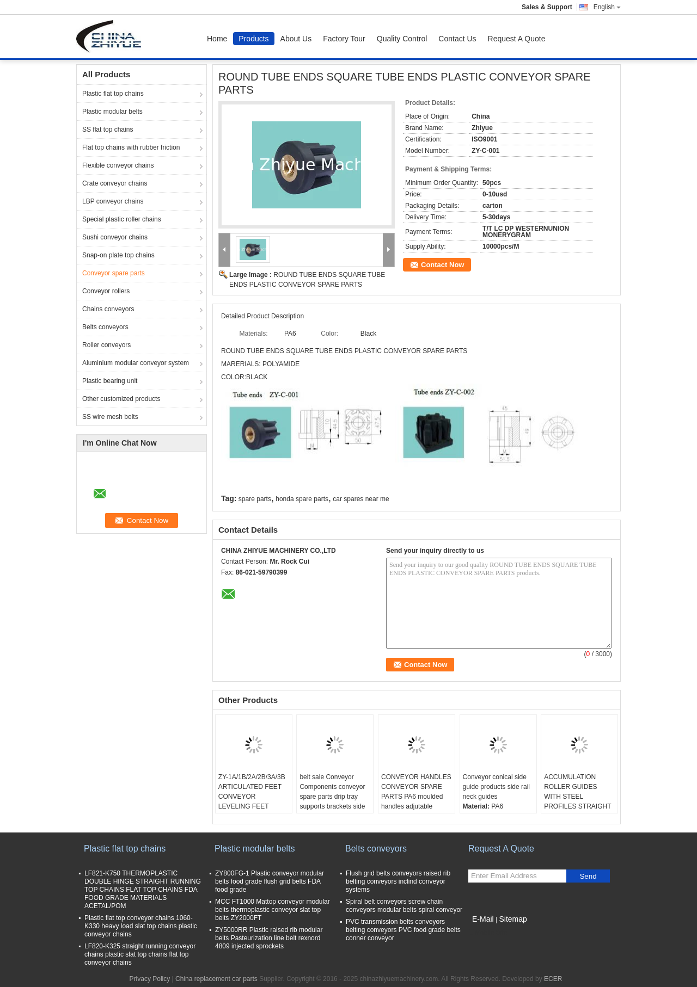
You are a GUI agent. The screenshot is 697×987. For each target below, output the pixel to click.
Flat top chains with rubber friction (131, 147)
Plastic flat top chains (113, 93)
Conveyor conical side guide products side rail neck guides (496, 786)
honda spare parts (302, 499)
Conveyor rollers (106, 291)
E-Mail (483, 919)
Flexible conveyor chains (118, 165)
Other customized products (121, 399)
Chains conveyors (108, 309)
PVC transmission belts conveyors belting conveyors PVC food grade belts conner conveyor (403, 930)
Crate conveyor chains (114, 183)
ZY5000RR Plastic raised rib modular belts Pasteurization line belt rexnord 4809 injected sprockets (268, 938)
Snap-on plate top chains (118, 255)
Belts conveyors (105, 327)
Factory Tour (344, 38)
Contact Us (457, 38)
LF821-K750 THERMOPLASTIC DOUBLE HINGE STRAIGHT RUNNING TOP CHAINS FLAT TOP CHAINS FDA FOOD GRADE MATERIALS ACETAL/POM (142, 889)
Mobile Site (487, 932)
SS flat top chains (107, 129)
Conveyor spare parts (113, 273)
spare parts (255, 499)
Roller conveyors (106, 345)
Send (587, 876)
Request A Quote (517, 38)
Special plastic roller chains (121, 219)
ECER (553, 979)
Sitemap (513, 919)
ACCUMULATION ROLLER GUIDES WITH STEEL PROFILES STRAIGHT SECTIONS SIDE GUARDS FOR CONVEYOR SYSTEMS (579, 806)
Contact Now (442, 265)
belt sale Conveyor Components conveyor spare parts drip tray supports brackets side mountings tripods (332, 796)
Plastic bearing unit (109, 381)
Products (253, 38)
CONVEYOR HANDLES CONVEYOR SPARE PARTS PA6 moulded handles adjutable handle (416, 796)
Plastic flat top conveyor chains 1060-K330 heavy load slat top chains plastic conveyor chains (140, 926)
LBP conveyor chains (113, 201)
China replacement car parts (216, 979)
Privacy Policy (150, 979)
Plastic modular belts (112, 111)
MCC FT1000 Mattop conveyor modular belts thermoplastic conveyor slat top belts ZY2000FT (272, 910)
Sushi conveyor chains (115, 237)
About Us (296, 38)
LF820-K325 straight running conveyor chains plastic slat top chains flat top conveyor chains (139, 954)
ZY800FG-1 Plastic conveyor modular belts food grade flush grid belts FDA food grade (269, 881)
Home (217, 38)
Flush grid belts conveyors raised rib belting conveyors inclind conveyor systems (398, 881)
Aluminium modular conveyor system (135, 363)
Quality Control (402, 38)
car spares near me (361, 499)
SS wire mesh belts (110, 417)
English (607, 7)
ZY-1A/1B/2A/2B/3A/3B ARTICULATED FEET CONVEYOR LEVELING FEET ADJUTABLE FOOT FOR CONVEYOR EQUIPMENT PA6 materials (251, 811)
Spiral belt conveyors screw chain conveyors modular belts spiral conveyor (404, 906)
